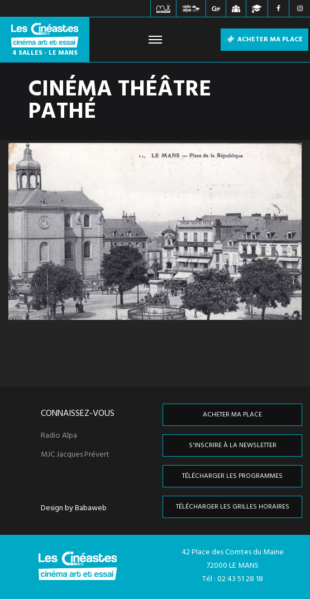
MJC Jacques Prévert (75, 455)
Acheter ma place (264, 39)
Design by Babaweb (74, 508)
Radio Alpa (59, 436)
